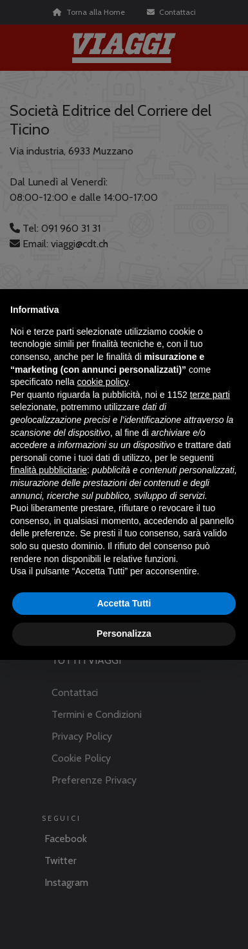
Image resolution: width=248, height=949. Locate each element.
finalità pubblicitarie (48, 470)
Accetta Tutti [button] (124, 603)
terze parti (210, 395)
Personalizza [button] (124, 633)
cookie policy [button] (102, 382)
